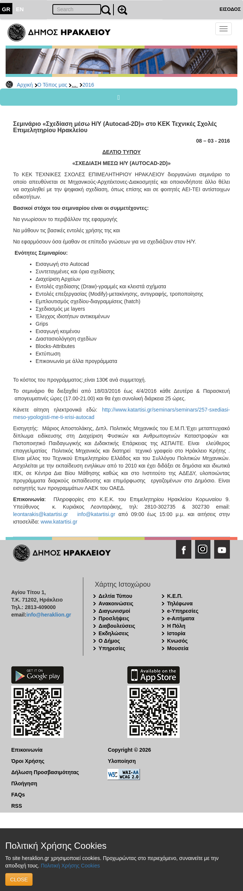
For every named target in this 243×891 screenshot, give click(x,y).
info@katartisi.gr (96, 514)
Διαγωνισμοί (114, 611)
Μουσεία (177, 648)
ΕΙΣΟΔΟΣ (230, 9)
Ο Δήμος (109, 641)
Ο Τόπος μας (52, 85)
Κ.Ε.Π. (174, 596)
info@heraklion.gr (48, 615)
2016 (88, 85)
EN (20, 9)
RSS (16, 806)
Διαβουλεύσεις (116, 626)
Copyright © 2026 (129, 750)
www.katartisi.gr (59, 522)
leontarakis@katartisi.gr (40, 514)
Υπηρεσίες (111, 648)
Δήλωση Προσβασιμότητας (45, 772)
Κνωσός (177, 641)
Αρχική (25, 85)
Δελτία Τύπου (115, 596)
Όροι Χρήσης (28, 761)
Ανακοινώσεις (115, 603)
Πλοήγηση (24, 783)
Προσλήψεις (113, 618)
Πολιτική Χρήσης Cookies (70, 866)
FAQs (18, 795)
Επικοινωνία (27, 750)
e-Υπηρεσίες (182, 611)
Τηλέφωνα (179, 603)
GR (6, 9)
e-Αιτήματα (180, 618)
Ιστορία (176, 633)
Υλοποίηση (122, 761)
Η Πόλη (176, 626)
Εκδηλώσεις (113, 633)
